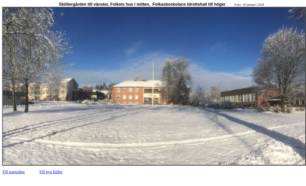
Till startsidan (13, 172)
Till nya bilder (51, 172)
